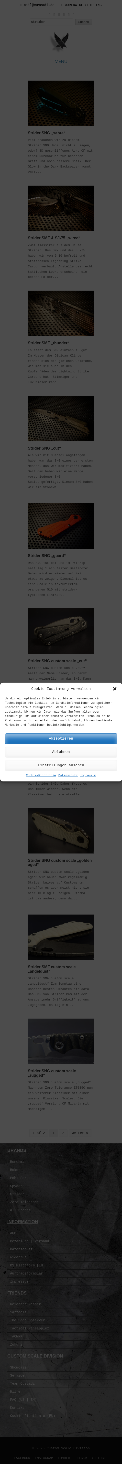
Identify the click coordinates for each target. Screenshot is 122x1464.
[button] (114, 688)
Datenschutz (68, 775)
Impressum (88, 775)
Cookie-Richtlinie (41, 775)
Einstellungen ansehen (61, 765)
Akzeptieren (61, 739)
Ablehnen (61, 752)
